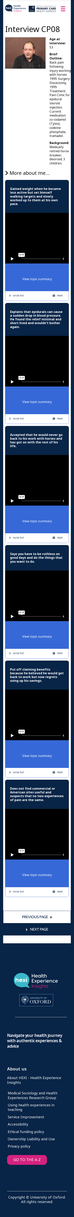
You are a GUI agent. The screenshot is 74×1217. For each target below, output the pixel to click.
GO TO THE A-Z (27, 1159)
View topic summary (37, 279)
